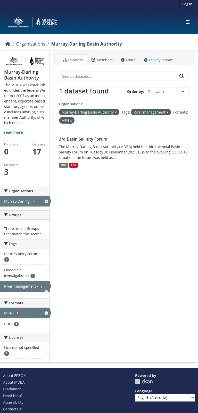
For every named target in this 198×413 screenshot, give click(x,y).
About (128, 59)
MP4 (64, 165)
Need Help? (12, 395)
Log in (187, 4)
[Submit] (181, 76)
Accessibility (13, 402)
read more (13, 132)
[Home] (7, 44)
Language (143, 391)
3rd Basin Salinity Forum (83, 139)
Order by (135, 91)
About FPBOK (14, 375)
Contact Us (12, 409)
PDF (73, 165)
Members (102, 59)
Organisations (30, 44)
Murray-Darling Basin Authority (86, 44)
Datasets (73, 59)
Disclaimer (12, 388)
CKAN (144, 381)
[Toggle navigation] (187, 22)
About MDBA (14, 382)
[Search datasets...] (117, 76)
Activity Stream (159, 59)
